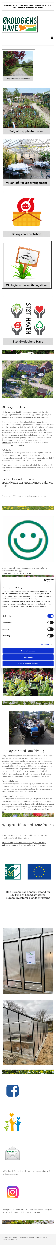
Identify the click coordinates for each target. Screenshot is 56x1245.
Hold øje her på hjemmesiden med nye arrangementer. (24, 496)
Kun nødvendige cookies (28, 663)
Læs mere (37, 460)
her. (35, 791)
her (20, 570)
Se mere (37, 1212)
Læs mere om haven (18, 445)
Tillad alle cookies (28, 651)
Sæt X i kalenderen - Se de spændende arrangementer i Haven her (27, 482)
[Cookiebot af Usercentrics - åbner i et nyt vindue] (44, 580)
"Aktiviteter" (6, 443)
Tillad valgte (28, 657)
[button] (18, 573)
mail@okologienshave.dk (9, 1239)
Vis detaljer (45, 644)
